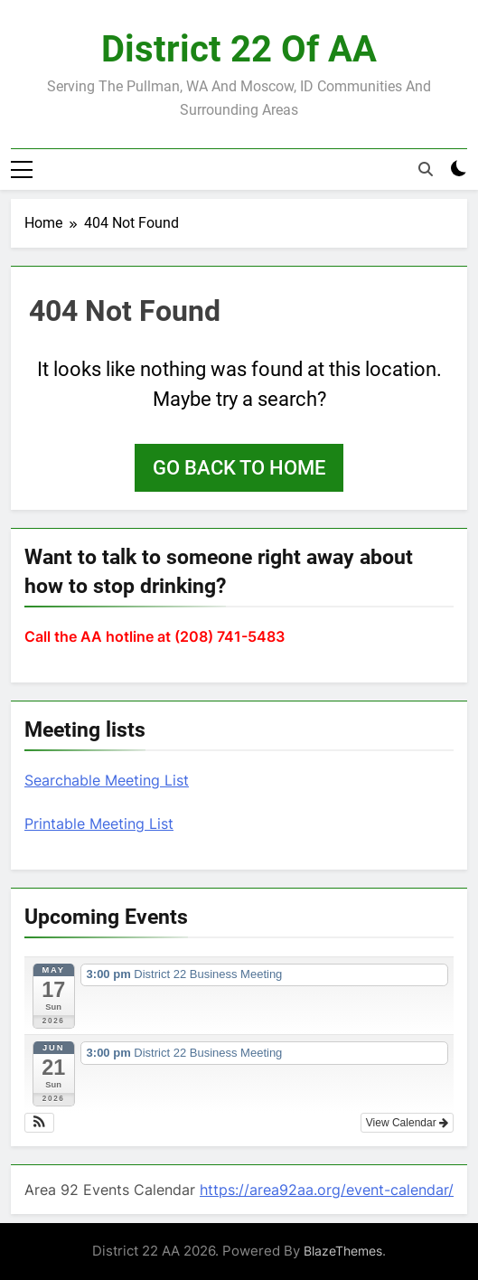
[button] (39, 1123)
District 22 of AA (239, 49)
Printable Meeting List (98, 823)
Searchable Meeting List (106, 780)
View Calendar (407, 1122)
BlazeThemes (343, 1250)
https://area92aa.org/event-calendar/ (327, 1190)
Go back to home (239, 467)
